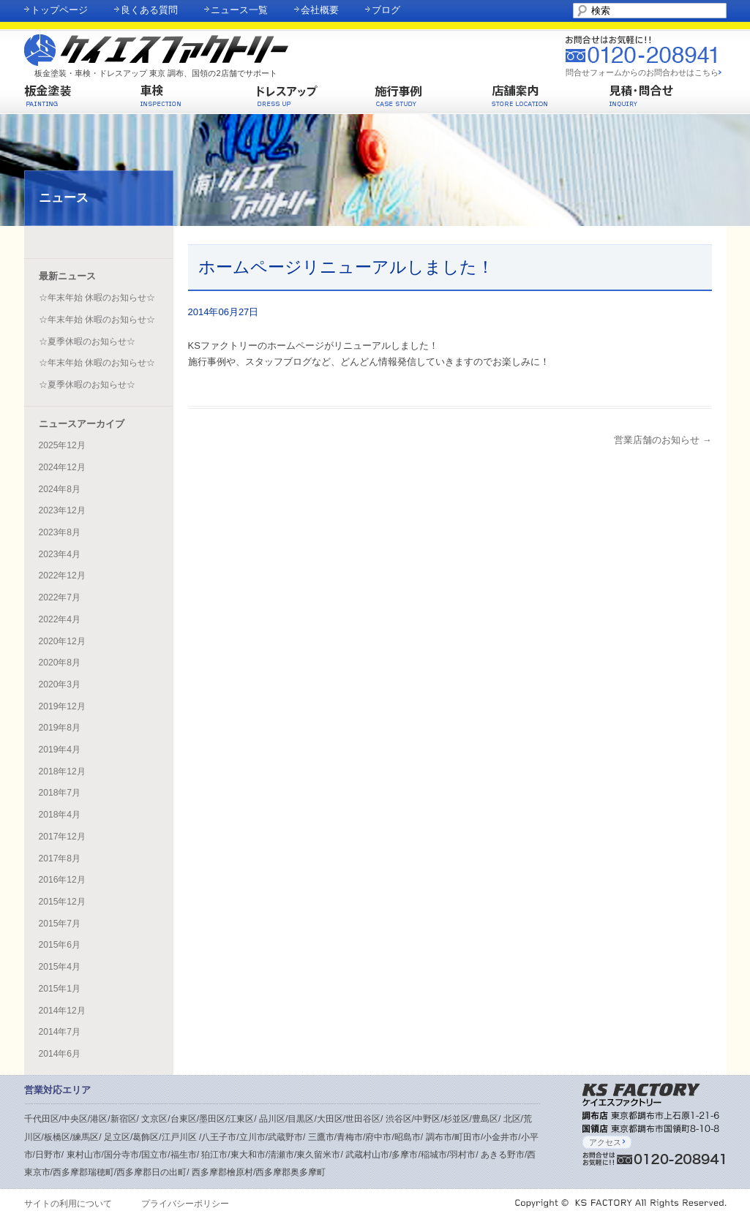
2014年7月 (60, 1032)
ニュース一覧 (239, 9)
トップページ (59, 9)
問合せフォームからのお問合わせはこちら (642, 72)
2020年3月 (60, 684)
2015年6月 (60, 945)
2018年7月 (60, 793)
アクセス (607, 1142)
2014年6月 (60, 1054)
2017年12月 (62, 836)
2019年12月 (62, 706)
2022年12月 (62, 575)
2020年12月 (62, 641)
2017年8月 (60, 858)
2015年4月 (60, 967)
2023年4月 (60, 554)
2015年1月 (60, 989)
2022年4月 (60, 619)
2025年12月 (62, 445)
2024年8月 (60, 489)
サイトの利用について (68, 1204)
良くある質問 (149, 9)
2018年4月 (60, 814)
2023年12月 (62, 510)
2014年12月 (62, 1010)
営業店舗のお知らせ (663, 439)
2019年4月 (60, 749)
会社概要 (320, 9)
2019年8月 (60, 727)
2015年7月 (60, 923)
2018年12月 (62, 771)
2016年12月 (62, 880)
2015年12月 (62, 902)
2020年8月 (60, 662)
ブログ (386, 9)
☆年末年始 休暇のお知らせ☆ (97, 298)
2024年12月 (62, 467)
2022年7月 (60, 597)
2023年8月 (60, 532)
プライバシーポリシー (185, 1204)
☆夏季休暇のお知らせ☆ (87, 341)
